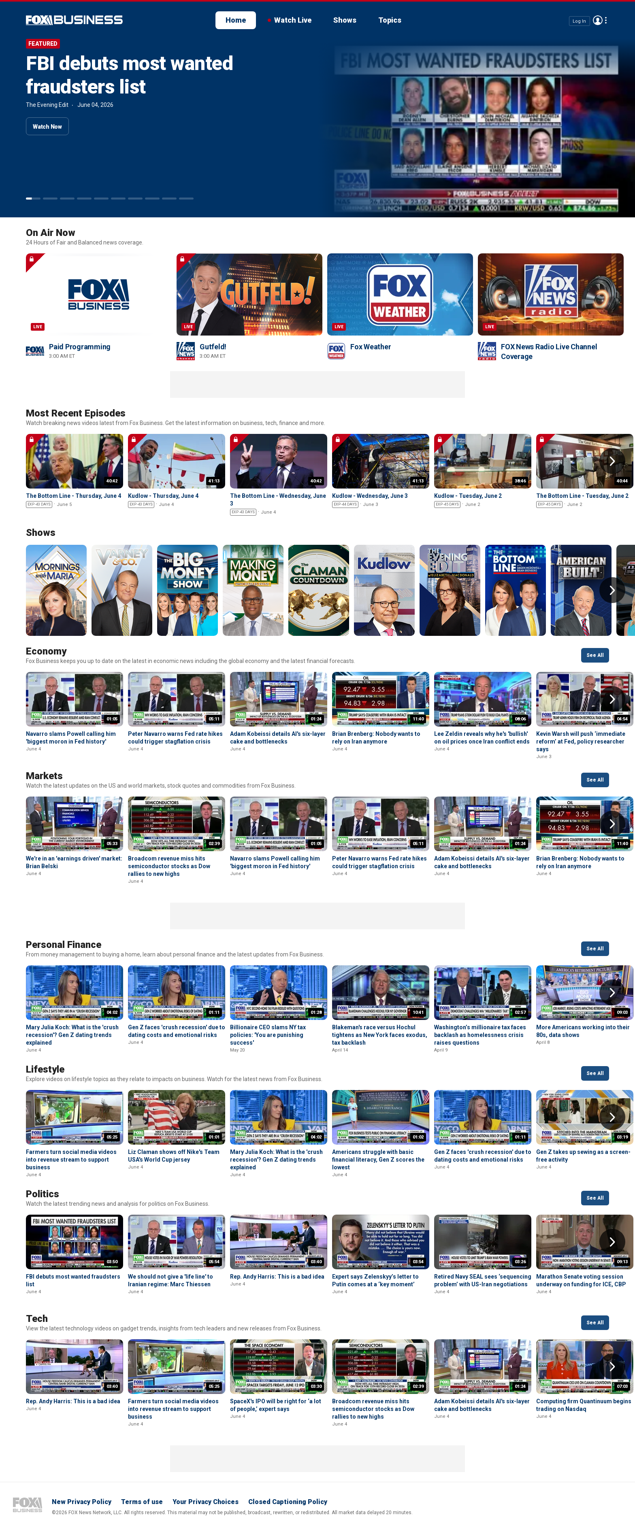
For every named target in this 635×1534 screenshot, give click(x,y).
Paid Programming (80, 346)
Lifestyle (45, 1069)
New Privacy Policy (81, 1502)
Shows (344, 20)
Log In (579, 20)
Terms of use (142, 1502)
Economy (46, 651)
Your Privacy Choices (206, 1502)
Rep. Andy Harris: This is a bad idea (277, 1276)
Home (236, 20)
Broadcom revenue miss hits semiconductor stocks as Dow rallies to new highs (169, 866)
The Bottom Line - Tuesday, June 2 (582, 496)
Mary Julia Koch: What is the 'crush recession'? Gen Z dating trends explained (72, 1035)
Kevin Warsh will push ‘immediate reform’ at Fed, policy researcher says (580, 741)
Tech (37, 1318)
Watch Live (292, 20)
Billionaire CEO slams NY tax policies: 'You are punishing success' (268, 1035)
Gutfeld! (213, 346)
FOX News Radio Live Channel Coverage (549, 351)
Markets (44, 776)
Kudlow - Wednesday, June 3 (370, 496)
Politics (42, 1194)
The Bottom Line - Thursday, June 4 (73, 496)
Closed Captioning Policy (287, 1502)
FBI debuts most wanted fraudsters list (129, 75)
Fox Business (27, 1505)
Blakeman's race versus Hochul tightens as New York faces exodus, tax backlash (379, 1035)
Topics (389, 20)
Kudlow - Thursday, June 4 (163, 496)
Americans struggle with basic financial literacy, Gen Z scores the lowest (378, 1160)
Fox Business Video (74, 20)
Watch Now (47, 126)
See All (595, 655)
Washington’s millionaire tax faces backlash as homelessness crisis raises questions (480, 1035)
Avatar (598, 20)
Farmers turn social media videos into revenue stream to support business (71, 1160)
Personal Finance (63, 944)
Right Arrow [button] (612, 461)
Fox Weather (370, 346)
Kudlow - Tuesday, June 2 (468, 496)
